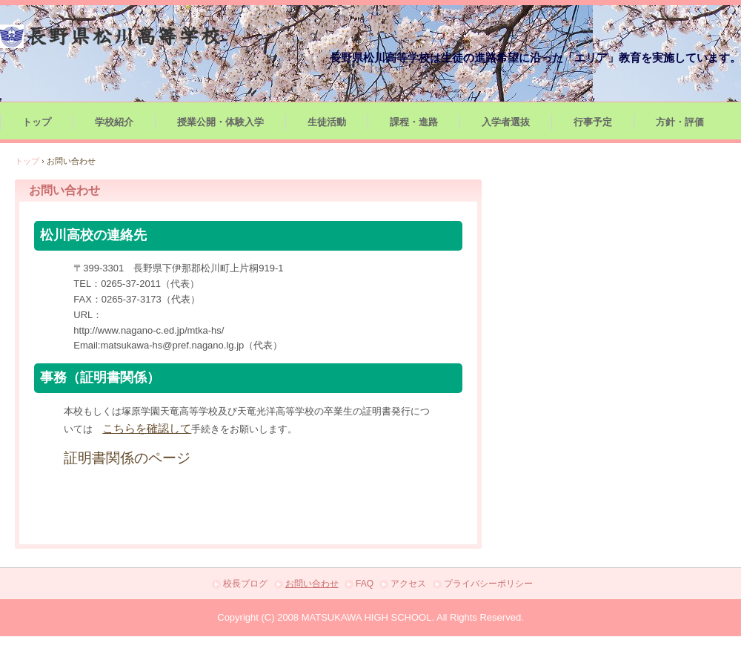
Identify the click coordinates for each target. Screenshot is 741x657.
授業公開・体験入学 (220, 122)
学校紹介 (114, 122)
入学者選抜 (506, 122)
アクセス (408, 583)
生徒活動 (327, 122)
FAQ (364, 583)
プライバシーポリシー (488, 583)
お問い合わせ (312, 583)
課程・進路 (414, 122)
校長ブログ (245, 583)
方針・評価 (680, 122)
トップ (36, 122)
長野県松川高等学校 (111, 36)
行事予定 (593, 122)
